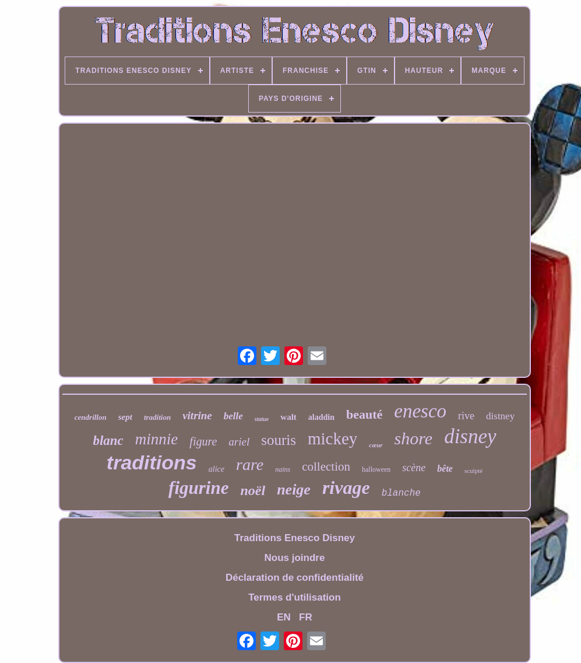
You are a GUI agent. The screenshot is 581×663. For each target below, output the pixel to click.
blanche (401, 493)
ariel (238, 442)
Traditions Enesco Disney (294, 537)
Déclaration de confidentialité (295, 577)
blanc (108, 440)
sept (125, 417)
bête (445, 468)
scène (413, 467)
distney (500, 416)
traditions (152, 462)
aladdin (321, 417)
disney (470, 436)
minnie (156, 439)
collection (326, 466)
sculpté (473, 470)
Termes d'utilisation (294, 597)
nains (282, 469)
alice (216, 469)
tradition (157, 417)
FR (305, 617)
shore (414, 438)
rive (466, 416)
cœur (375, 444)
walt (288, 417)
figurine (198, 488)
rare (249, 464)
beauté (364, 414)
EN (284, 617)
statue (262, 419)
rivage (346, 487)
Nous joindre (295, 557)
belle (233, 416)
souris (278, 440)
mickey (332, 438)
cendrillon (91, 417)
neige (294, 489)
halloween (376, 469)
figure (203, 441)
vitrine (197, 415)
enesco (420, 411)
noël (252, 490)
